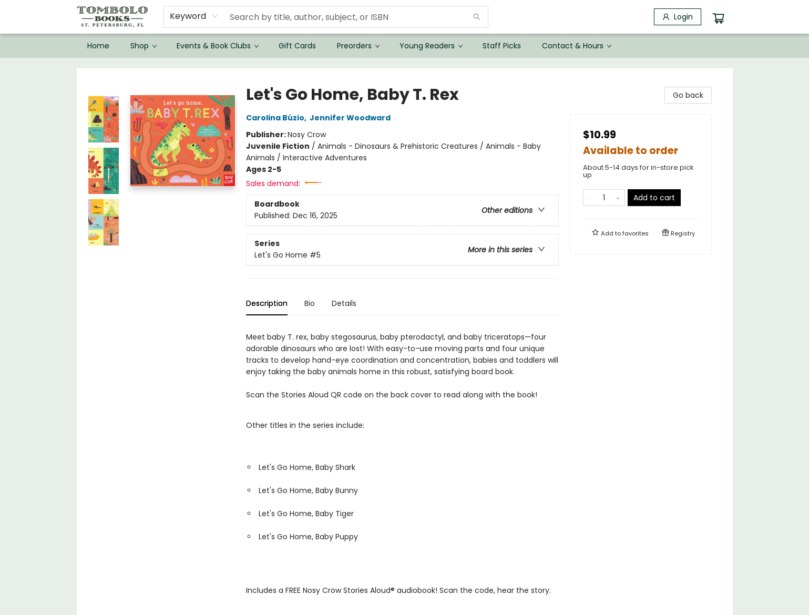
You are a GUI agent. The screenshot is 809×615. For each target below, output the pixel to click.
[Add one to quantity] (617, 197)
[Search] (476, 16)
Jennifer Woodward (352, 117)
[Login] (677, 16)
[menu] (405, 46)
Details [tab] (344, 303)
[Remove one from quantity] (590, 197)
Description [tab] (267, 303)
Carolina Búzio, (278, 117)
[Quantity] (604, 197)
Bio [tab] (309, 303)
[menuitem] (98, 46)
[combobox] (194, 16)
